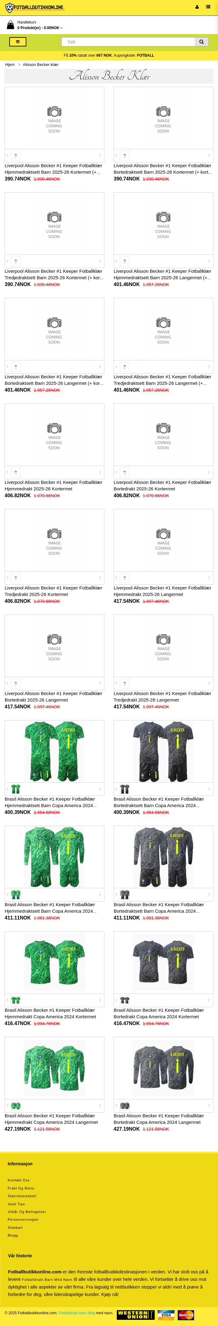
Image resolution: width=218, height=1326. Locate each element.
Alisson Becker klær (41, 64)
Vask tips (16, 1204)
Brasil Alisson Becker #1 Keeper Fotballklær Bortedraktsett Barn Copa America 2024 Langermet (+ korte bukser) (159, 911)
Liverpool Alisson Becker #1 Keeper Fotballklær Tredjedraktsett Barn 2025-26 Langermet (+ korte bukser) (162, 383)
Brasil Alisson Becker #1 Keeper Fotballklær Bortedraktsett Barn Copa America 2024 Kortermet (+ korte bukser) (159, 805)
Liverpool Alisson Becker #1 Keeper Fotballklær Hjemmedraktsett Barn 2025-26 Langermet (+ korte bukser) (162, 277)
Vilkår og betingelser (27, 1212)
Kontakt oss (19, 1180)
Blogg (13, 1235)
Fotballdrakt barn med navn (47, 1279)
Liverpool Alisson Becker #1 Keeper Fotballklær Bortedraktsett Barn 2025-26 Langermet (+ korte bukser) (54, 383)
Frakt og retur (21, 1188)
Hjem (10, 64)
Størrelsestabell (22, 1196)
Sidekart (15, 1227)
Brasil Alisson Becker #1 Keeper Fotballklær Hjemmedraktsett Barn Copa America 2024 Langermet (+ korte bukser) (50, 911)
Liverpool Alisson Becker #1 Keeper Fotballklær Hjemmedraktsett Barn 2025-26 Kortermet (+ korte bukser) (53, 172)
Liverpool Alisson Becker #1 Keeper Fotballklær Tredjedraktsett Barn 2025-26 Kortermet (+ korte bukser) (54, 277)
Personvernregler (23, 1219)
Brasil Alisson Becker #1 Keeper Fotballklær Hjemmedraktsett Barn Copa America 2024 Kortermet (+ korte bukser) (50, 805)
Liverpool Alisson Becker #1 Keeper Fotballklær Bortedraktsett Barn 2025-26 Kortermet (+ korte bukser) (162, 172)
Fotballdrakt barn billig (77, 1313)
